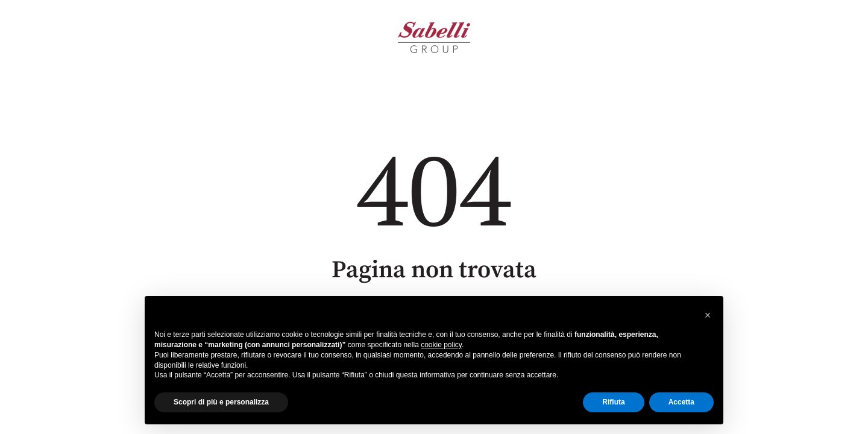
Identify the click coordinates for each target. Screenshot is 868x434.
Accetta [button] (681, 402)
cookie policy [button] (441, 345)
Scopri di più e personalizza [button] (221, 402)
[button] (707, 315)
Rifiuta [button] (613, 402)
